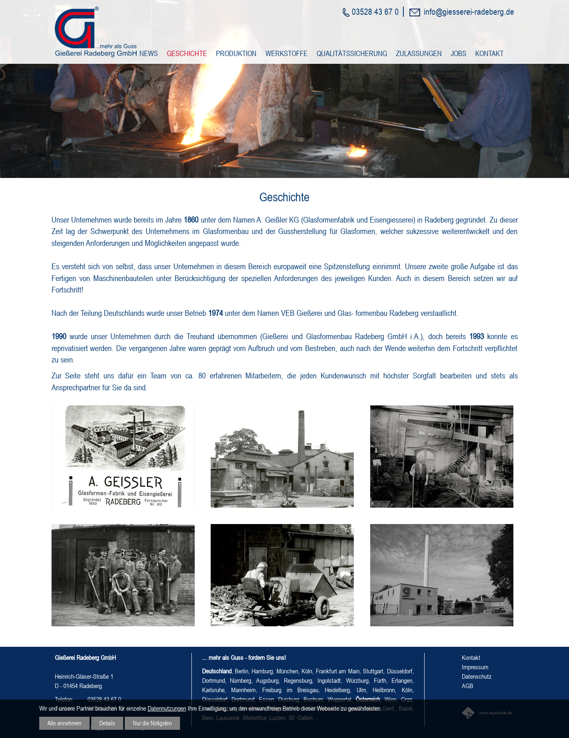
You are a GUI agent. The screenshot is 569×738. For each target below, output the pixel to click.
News (148, 53)
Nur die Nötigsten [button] (155, 723)
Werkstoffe (286, 53)
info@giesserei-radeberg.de (469, 11)
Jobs (458, 53)
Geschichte (187, 53)
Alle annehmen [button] (65, 723)
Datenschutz (477, 676)
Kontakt (489, 53)
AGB (467, 685)
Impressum (475, 666)
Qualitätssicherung (352, 53)
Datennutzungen (167, 707)
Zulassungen (419, 53)
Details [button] (109, 723)
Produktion (236, 53)
